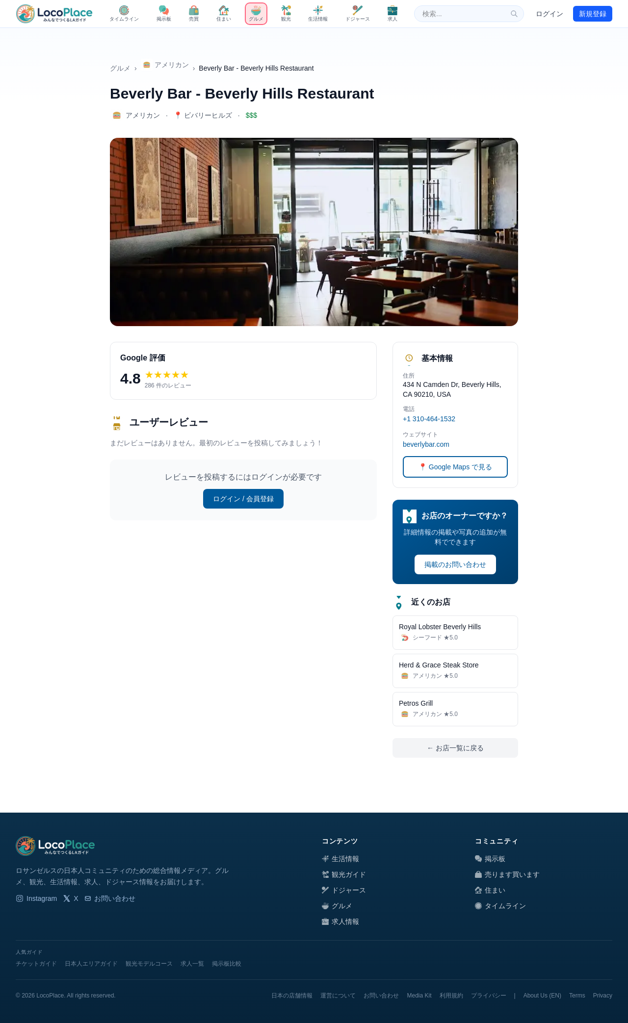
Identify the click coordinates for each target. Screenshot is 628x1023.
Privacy (602, 995)
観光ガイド (344, 874)
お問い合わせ (109, 898)
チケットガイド (36, 963)
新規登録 (592, 14)
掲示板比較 (226, 963)
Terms (577, 995)
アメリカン (165, 65)
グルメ (120, 68)
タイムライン (500, 906)
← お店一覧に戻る (455, 748)
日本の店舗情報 (292, 995)
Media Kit (419, 995)
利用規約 (451, 995)
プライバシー (488, 995)
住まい (490, 890)
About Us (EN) (542, 995)
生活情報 (340, 859)
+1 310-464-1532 (429, 419)
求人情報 (340, 921)
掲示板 (490, 859)
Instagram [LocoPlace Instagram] (36, 898)
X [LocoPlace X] (70, 898)
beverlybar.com (426, 444)
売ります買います (507, 874)
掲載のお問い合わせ (455, 564)
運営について (338, 995)
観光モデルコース (149, 963)
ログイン (549, 14)
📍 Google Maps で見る (455, 467)
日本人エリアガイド (91, 963)
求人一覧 (192, 963)
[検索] (514, 14)
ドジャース (344, 890)
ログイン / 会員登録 (243, 499)
